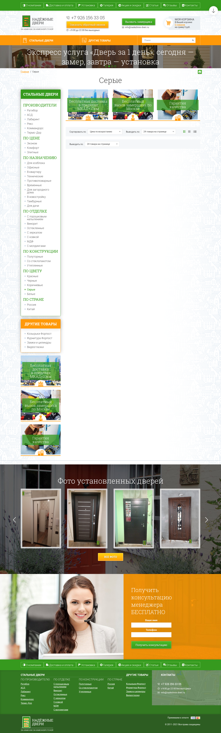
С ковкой (33, 237)
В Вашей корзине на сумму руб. (184, 23)
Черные (32, 280)
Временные (34, 185)
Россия (31, 304)
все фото (110, 556)
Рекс (30, 123)
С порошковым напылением (37, 218)
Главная (25, 71)
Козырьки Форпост (39, 333)
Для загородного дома (38, 191)
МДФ (30, 241)
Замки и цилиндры (39, 342)
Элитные (32, 152)
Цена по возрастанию (101, 131)
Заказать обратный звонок (87, 24)
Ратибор (32, 110)
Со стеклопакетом (39, 261)
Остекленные (35, 228)
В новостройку (36, 197)
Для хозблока (36, 163)
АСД (30, 115)
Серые (31, 289)
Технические (35, 176)
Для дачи (33, 205)
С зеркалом (34, 232)
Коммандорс (35, 128)
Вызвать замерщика (138, 21)
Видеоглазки (35, 347)
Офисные (33, 167)
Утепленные (35, 265)
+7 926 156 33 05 (88, 18)
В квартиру (34, 172)
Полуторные (35, 256)
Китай (31, 309)
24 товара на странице (154, 131)
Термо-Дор (34, 132)
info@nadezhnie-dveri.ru (137, 27)
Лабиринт (33, 119)
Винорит (32, 223)
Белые (31, 294)
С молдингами (36, 246)
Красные (32, 276)
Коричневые (35, 285)
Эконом (32, 143)
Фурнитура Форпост (39, 338)
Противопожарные (39, 180)
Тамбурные (34, 201)
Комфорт (33, 147)
